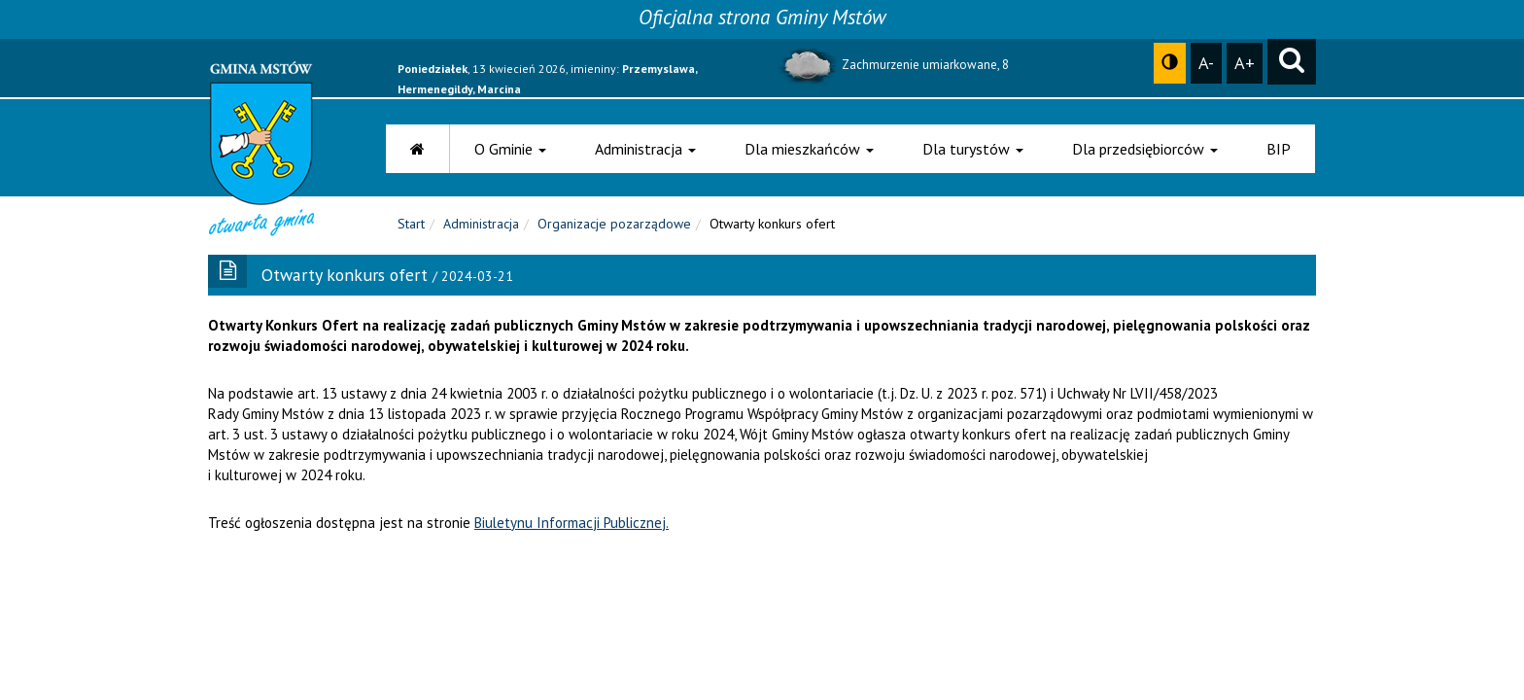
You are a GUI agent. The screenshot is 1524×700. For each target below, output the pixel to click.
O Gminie (510, 148)
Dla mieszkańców (809, 148)
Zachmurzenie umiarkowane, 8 (893, 64)
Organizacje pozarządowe (614, 223)
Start (411, 223)
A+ (1244, 62)
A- (1206, 62)
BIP (1278, 148)
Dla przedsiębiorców (1145, 148)
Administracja (645, 148)
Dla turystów (972, 148)
